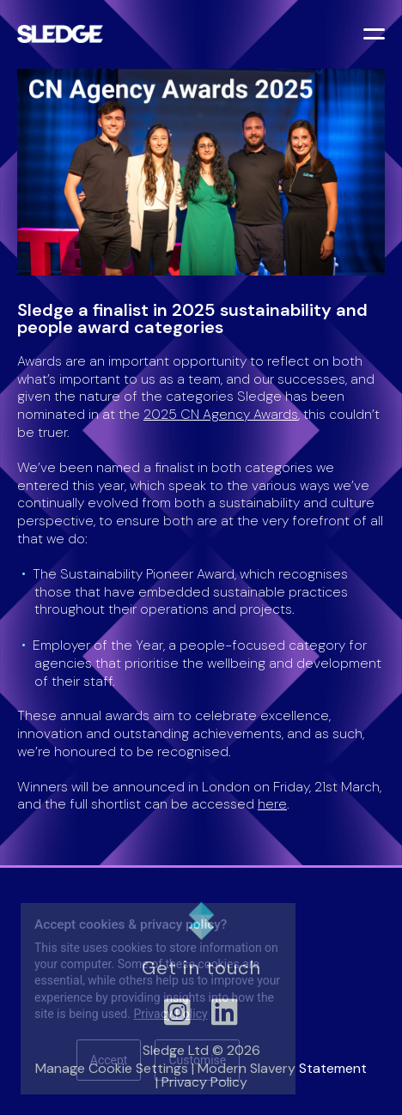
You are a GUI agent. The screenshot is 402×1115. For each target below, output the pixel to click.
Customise (197, 1060)
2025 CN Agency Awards (220, 414)
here (272, 804)
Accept (109, 1060)
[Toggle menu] (376, 36)
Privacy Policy (170, 1014)
